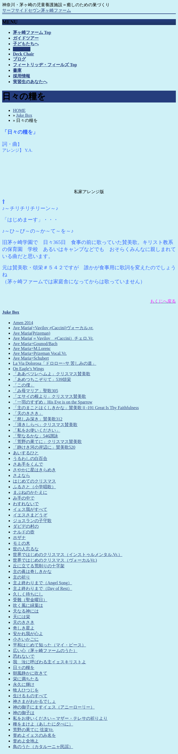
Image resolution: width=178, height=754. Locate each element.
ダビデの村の (26, 526)
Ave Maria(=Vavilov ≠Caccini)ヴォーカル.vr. (53, 327)
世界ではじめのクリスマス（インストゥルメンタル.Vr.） (67, 554)
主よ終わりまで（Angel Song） (42, 582)
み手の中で (23, 498)
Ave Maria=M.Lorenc (32, 348)
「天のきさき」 (28, 413)
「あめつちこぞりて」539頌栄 (42, 379)
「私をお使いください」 (36, 430)
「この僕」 (23, 385)
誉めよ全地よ (26, 741)
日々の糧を (23, 667)
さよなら (21, 475)
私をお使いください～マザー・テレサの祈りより (60, 718)
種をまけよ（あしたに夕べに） (43, 724)
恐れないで (23, 656)
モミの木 (21, 543)
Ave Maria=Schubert (31, 358)
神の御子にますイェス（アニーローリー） (54, 707)
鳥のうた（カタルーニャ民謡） (43, 746)
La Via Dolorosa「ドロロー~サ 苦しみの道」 (54, 363)
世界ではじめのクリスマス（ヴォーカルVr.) (55, 560)
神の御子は (23, 712)
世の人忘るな (26, 549)
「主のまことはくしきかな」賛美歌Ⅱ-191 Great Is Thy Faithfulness (76, 407)
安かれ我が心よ (28, 633)
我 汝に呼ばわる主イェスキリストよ (49, 662)
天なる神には (26, 611)
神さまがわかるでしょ (34, 701)
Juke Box (24, 115)
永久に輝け (23, 684)
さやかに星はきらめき (34, 470)
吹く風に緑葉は (28, 605)
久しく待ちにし (28, 594)
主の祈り (21, 577)
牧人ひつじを (26, 690)
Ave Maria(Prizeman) (31, 333)
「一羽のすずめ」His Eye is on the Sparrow (52, 402)
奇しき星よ (23, 628)
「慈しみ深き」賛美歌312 (37, 419)
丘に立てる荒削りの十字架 (39, 566)
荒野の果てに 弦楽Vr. (33, 729)
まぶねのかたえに (30, 492)
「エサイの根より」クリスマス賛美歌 (49, 396)
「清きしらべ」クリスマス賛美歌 (45, 424)
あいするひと (26, 453)
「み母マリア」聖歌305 (35, 390)
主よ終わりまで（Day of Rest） (42, 588)
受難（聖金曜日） (30, 599)
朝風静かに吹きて (30, 673)
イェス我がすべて (30, 509)
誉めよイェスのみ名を (34, 735)
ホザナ (19, 537)
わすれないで (26, 503)
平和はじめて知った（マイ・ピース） (49, 645)
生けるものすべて (30, 695)
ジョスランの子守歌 (32, 520)
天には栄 (21, 616)
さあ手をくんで (28, 464)
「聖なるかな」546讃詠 (35, 436)
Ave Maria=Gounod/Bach (35, 343)
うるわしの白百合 (30, 458)
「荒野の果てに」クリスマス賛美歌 (47, 441)
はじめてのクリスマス (34, 481)
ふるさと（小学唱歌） (34, 486)
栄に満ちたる (26, 679)
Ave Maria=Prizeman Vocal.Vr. (40, 353)
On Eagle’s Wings (28, 368)
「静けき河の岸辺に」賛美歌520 (44, 447)
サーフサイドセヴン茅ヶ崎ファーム (36, 10)
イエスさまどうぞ (30, 515)
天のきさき (23, 622)
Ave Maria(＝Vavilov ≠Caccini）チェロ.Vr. (53, 338)
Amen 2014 (23, 322)
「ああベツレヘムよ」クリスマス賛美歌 (51, 373)
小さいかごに (26, 639)
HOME (19, 110)
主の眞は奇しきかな (32, 571)
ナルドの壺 (23, 532)
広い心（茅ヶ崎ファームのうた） (45, 650)
